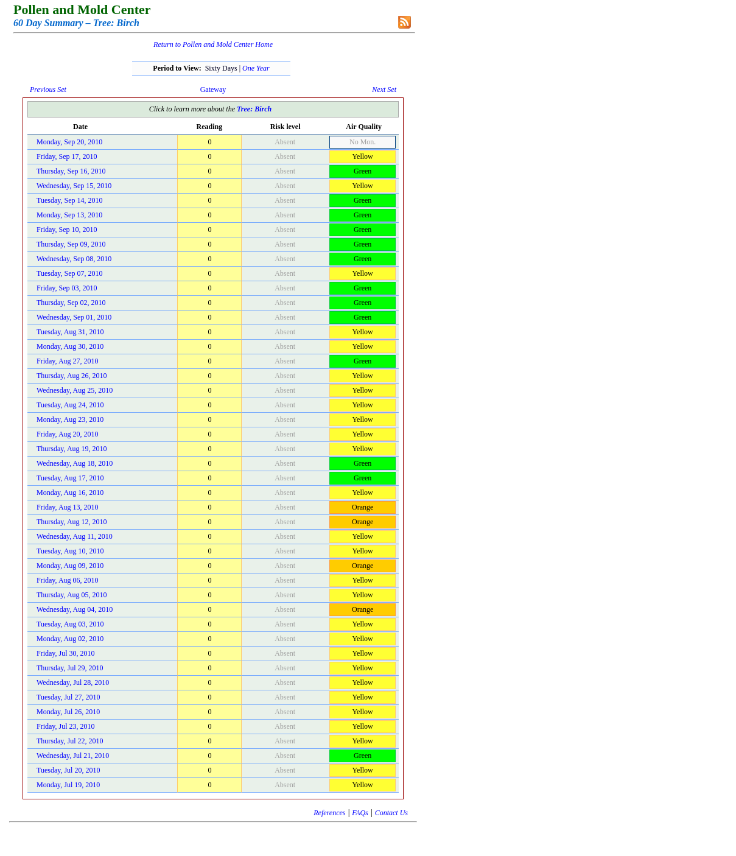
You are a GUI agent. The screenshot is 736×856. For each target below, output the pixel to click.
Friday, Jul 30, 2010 (66, 653)
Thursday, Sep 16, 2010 (71, 171)
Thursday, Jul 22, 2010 (70, 741)
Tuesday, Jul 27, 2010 (68, 697)
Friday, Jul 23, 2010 (66, 726)
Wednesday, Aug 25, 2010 (75, 390)
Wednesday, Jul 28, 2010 (73, 682)
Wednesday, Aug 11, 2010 (75, 536)
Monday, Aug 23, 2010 (70, 419)
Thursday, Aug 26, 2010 (72, 375)
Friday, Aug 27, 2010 (68, 361)
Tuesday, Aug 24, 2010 (70, 405)
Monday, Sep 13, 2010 (69, 215)
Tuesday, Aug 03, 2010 (70, 624)
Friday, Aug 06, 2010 (68, 580)
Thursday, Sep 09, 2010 (71, 244)
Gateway (213, 89)
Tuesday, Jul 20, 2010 (68, 770)
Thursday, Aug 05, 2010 (72, 595)
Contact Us (391, 813)
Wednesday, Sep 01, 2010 (74, 317)
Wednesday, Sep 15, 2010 (74, 185)
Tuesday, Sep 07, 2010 (69, 273)
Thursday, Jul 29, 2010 (70, 668)
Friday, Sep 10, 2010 (67, 229)
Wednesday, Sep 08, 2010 (74, 258)
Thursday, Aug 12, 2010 (72, 521)
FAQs (360, 813)
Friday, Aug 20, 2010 (68, 434)
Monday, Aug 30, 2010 (70, 346)
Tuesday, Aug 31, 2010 (70, 332)
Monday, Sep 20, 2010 (69, 142)
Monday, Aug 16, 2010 (70, 492)
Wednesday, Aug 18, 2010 (75, 463)
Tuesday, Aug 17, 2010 (70, 478)
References (329, 813)
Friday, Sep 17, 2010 (67, 156)
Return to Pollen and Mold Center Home (213, 44)
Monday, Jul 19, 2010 (68, 785)
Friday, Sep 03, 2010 (67, 288)
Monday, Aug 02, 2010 (70, 638)
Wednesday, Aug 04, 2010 (75, 609)
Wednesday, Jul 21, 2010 (73, 755)
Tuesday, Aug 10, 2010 (70, 551)
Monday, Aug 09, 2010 (70, 565)
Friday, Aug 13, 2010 (68, 507)
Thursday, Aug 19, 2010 (72, 448)
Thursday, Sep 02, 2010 (71, 302)
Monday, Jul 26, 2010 (68, 711)
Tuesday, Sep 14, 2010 (69, 200)
